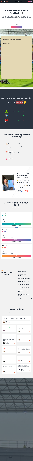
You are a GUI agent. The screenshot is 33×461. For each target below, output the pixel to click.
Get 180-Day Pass (16, 255)
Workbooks (17, 1)
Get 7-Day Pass (16, 223)
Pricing (21, 1)
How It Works (10, 1)
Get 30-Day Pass (16, 239)
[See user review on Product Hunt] (14, 372)
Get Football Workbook (16, 27)
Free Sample (25, 1)
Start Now (30, 1)
